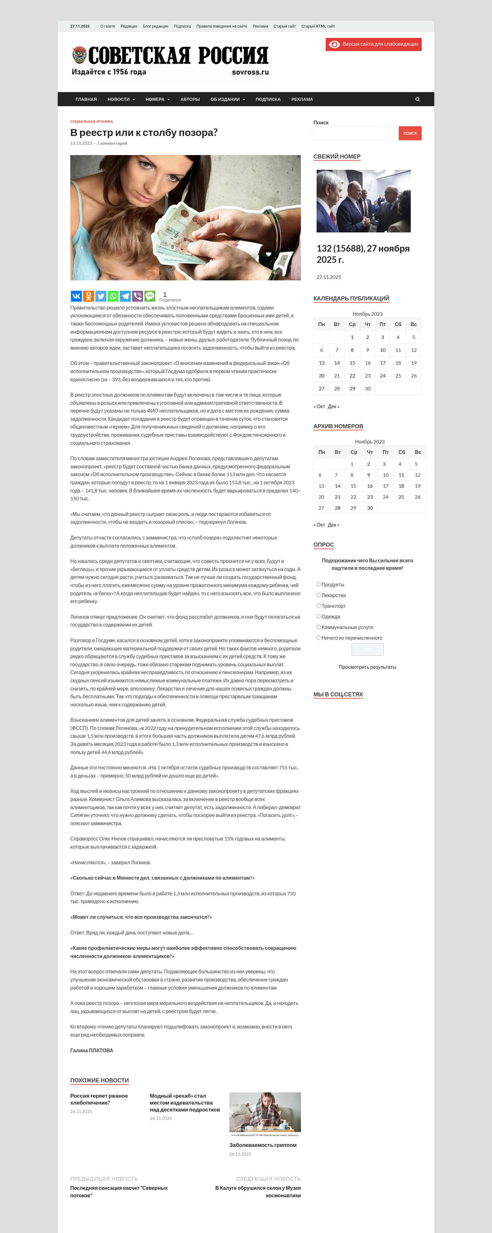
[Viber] (137, 296)
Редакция (129, 26)
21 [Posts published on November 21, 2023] (337, 497)
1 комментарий (112, 143)
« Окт (319, 406)
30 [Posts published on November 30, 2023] (370, 508)
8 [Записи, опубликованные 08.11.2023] (352, 350)
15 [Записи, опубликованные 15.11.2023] (352, 363)
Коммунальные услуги (347, 627)
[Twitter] (100, 296)
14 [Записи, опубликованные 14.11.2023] (337, 363)
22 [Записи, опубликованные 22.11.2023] (352, 375)
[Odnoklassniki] (88, 296)
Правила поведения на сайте (221, 26)
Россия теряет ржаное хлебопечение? (99, 1099)
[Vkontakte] (76, 296)
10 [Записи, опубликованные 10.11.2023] (383, 350)
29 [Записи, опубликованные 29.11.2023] (352, 388)
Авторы (190, 99)
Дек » (334, 406)
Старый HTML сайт (318, 26)
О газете (107, 26)
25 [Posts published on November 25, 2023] (401, 497)
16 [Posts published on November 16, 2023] (370, 486)
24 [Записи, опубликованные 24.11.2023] (383, 375)
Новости (119, 99)
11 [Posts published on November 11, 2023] (401, 475)
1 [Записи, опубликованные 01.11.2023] (352, 337)
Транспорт (334, 606)
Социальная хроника (91, 121)
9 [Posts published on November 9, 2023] (368, 475)
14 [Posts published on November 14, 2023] (337, 486)
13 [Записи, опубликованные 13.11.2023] (321, 363)
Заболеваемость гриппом (263, 1145)
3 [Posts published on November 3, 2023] (384, 464)
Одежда (331, 616)
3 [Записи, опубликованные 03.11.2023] (382, 337)
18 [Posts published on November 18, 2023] (401, 486)
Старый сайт (285, 26)
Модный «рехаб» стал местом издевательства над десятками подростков (185, 1102)
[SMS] (149, 296)
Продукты (333, 584)
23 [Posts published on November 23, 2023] (370, 497)
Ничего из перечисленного (352, 638)
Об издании (225, 99)
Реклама (260, 26)
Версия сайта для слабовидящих (374, 44)
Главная (86, 99)
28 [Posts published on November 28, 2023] (337, 508)
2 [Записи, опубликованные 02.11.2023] (367, 337)
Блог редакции (155, 26)
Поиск (321, 122)
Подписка (182, 26)
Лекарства (334, 595)
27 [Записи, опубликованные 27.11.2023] (321, 388)
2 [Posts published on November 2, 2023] (368, 464)
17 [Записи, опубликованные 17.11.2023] (383, 363)
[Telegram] (125, 296)
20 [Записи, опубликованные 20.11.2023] (321, 375)
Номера (155, 99)
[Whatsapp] (113, 296)
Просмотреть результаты (367, 667)
